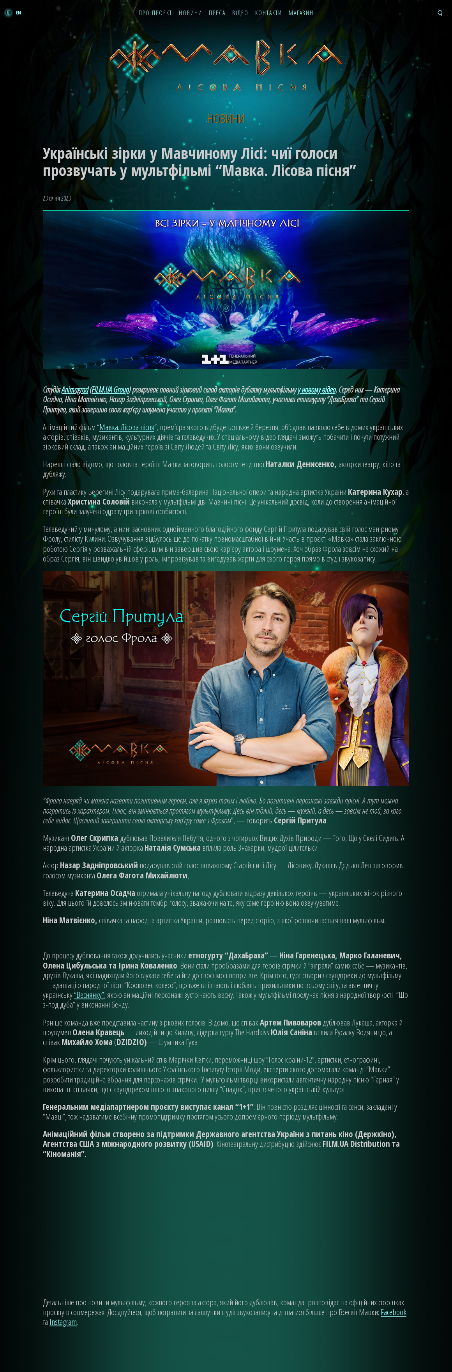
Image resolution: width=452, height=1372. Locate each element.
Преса (217, 13)
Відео (240, 13)
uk (8, 12)
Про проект (155, 13)
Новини (190, 13)
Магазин (301, 13)
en (18, 12)
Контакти (268, 13)
